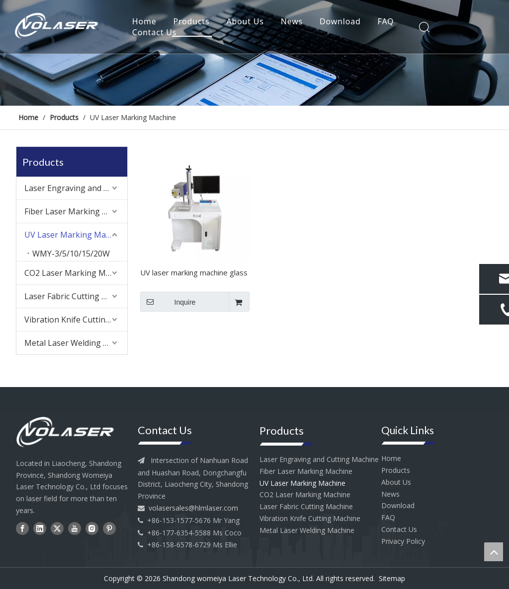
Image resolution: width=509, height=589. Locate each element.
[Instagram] (91, 528)
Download (342, 21)
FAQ (388, 21)
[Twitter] (57, 528)
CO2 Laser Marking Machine (75, 272)
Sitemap (392, 578)
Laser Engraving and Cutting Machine (75, 188)
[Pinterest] (109, 528)
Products (193, 21)
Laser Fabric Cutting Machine (75, 296)
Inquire (167, 302)
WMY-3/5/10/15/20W (71, 253)
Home (146, 21)
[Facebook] (22, 528)
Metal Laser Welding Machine (75, 342)
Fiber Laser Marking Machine (75, 211)
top (493, 551)
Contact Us (156, 32)
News (294, 21)
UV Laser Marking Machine (75, 234)
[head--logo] (72, 432)
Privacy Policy (403, 541)
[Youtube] (74, 528)
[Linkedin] (39, 528)
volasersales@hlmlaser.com (193, 508)
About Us (247, 21)
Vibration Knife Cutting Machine (75, 319)
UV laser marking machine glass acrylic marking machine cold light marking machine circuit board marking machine (194, 273)
